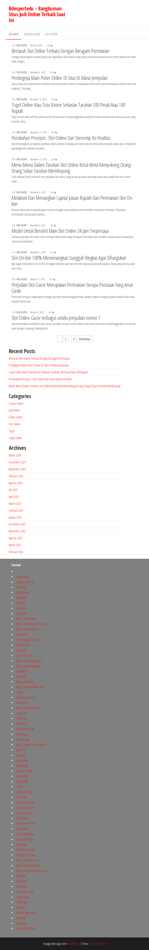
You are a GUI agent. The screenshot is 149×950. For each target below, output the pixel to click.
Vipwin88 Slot (23, 645)
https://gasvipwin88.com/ (29, 687)
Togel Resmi (22, 897)
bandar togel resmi (26, 912)
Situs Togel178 (24, 655)
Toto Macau (22, 592)
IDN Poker (21, 723)
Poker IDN (21, 797)
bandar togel (23, 739)
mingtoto (20, 907)
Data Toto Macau (25, 834)
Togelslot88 (22, 576)
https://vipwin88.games (28, 666)
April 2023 (14, 496)
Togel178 (21, 650)
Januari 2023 (15, 517)
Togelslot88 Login (25, 729)
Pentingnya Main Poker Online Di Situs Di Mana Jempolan (60, 77)
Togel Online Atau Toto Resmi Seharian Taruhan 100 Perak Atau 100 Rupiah (68, 107)
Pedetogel (21, 902)
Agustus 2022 (16, 538)
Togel (12, 431)
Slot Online (14, 424)
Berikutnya (84, 339)
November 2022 (17, 531)
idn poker (21, 608)
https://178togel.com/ (28, 860)
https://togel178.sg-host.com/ (32, 871)
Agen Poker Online (26, 823)
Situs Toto (21, 718)
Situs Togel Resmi (25, 697)
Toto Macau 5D (24, 813)
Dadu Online (22, 828)
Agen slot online (24, 771)
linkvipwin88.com (25, 681)
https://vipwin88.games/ (29, 660)
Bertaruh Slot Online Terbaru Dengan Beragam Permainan (60, 51)
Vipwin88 (21, 587)
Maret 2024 (15, 455)
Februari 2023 (16, 510)
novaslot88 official (25, 928)
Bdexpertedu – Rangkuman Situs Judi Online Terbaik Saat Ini (37, 14)
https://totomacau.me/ (28, 708)
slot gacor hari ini (25, 582)
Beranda (14, 34)
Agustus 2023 (16, 483)
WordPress (73, 943)
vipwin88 (20, 676)
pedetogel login (24, 839)
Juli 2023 (13, 489)
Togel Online (15, 438)
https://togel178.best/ (28, 865)
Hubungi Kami (32, 34)
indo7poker (22, 760)
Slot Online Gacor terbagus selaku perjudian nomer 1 (56, 317)
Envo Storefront (97, 943)
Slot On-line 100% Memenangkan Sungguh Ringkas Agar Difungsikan (69, 257)
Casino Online (16, 403)
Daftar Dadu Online (26, 849)
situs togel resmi (25, 891)
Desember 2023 (17, 462)
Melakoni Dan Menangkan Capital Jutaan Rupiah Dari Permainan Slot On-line (72, 200)
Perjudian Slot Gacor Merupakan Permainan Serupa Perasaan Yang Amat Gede (72, 287)
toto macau (22, 734)
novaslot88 (22, 702)
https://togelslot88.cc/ (28, 640)
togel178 (20, 603)
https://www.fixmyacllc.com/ (31, 624)
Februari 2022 (16, 552)
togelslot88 (22, 781)
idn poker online (24, 807)
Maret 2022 (15, 545)
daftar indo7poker (25, 802)
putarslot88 (22, 776)
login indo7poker (25, 792)
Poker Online (16, 417)
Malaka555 (22, 634)
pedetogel (21, 844)
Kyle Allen (22, 45)
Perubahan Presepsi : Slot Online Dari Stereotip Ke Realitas (61, 137)
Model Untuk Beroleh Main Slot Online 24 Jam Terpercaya (60, 230)
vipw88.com (22, 671)
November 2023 (17, 469)
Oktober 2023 (16, 476)
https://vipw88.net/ (26, 618)
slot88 (19, 692)
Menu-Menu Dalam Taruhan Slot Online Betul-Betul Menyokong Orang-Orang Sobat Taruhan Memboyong (72, 167)
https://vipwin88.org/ (27, 629)
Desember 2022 (17, 524)
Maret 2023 (15, 503)
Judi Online (51, 34)
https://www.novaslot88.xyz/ (31, 744)
